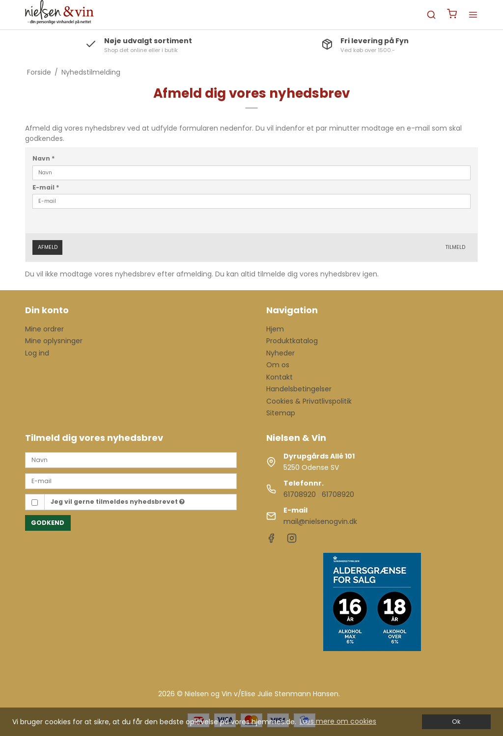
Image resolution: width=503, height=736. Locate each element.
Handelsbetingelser (299, 389)
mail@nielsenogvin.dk (320, 521)
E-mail (45, 187)
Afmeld (47, 247)
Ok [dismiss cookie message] (456, 721)
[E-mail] (131, 481)
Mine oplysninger (54, 341)
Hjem (275, 329)
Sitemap (280, 413)
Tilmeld (455, 247)
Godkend (47, 522)
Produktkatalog (292, 341)
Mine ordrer (44, 329)
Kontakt (279, 377)
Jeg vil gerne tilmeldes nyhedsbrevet (118, 501)
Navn (43, 158)
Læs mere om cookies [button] (338, 721)
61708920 (299, 494)
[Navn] (131, 459)
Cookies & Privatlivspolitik (309, 401)
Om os (277, 365)
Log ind (37, 353)
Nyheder (280, 353)
